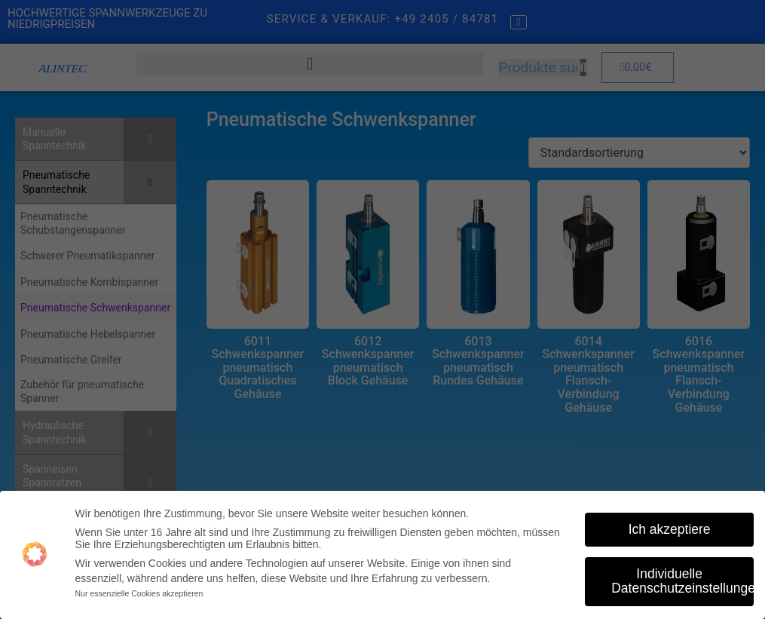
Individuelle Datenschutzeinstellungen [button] (682, 580)
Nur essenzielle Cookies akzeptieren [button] (139, 592)
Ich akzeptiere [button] (670, 527)
